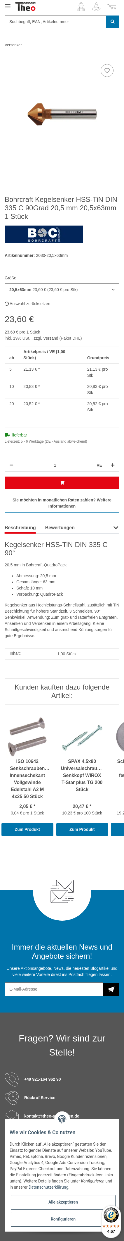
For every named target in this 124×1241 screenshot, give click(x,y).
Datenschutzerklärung (48, 1187)
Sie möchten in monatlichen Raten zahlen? (62, 503)
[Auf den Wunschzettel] (107, 70)
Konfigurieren (63, 1219)
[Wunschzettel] (96, 6)
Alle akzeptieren (63, 1202)
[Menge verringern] (11, 465)
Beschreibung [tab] (20, 527)
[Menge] (55, 465)
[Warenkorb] (111, 6)
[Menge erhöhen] (112, 465)
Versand (51, 338)
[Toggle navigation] (8, 3)
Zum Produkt (27, 829)
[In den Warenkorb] (62, 483)
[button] (81, 6)
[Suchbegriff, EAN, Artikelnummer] (55, 22)
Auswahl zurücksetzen (27, 303)
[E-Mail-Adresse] (54, 989)
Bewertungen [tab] (60, 527)
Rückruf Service (39, 1097)
